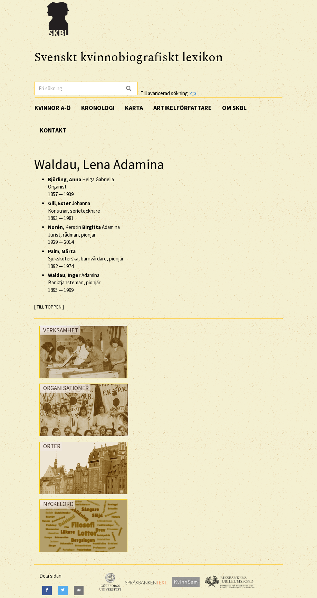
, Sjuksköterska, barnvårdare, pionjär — (86, 258)
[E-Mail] (79, 590)
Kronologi (98, 108)
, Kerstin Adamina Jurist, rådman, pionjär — (84, 234)
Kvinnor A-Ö (53, 108)
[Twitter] (63, 590)
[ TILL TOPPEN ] (49, 307)
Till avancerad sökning (168, 93)
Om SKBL (234, 108)
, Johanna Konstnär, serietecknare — (74, 210)
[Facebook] (47, 590)
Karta (134, 108)
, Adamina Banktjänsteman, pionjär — (74, 282)
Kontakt (53, 130)
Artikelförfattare (182, 108)
